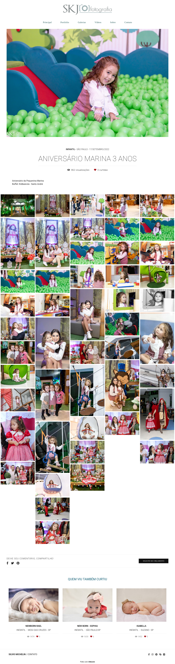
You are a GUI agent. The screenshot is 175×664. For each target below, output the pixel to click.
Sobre (113, 22)
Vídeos (98, 22)
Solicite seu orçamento (153, 561)
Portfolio (64, 22)
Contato (128, 22)
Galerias (82, 22)
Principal (47, 22)
